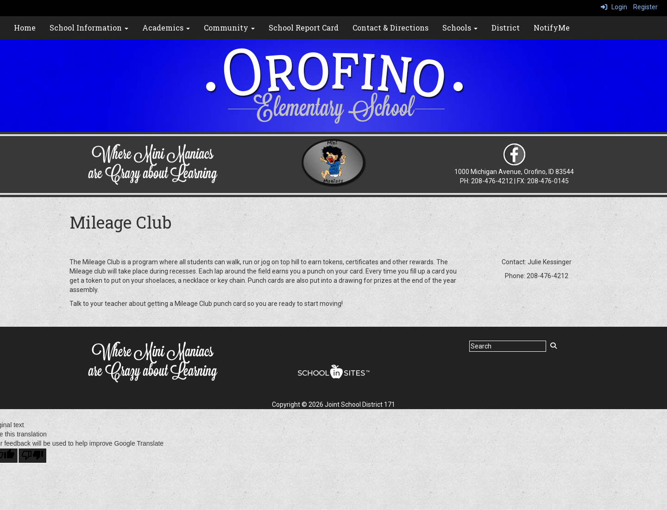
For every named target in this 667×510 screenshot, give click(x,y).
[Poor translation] (32, 455)
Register (645, 7)
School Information (89, 27)
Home (25, 27)
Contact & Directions (390, 27)
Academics (166, 27)
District (505, 27)
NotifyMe (552, 27)
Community (229, 27)
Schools (460, 27)
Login (614, 7)
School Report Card (304, 27)
